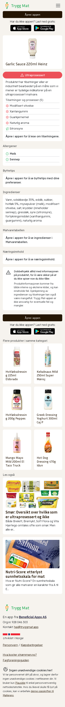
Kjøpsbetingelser (32, 645)
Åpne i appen (32, 14)
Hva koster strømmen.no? (20, 654)
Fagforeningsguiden (16, 660)
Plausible (20, 682)
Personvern (10, 645)
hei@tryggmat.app (26, 627)
